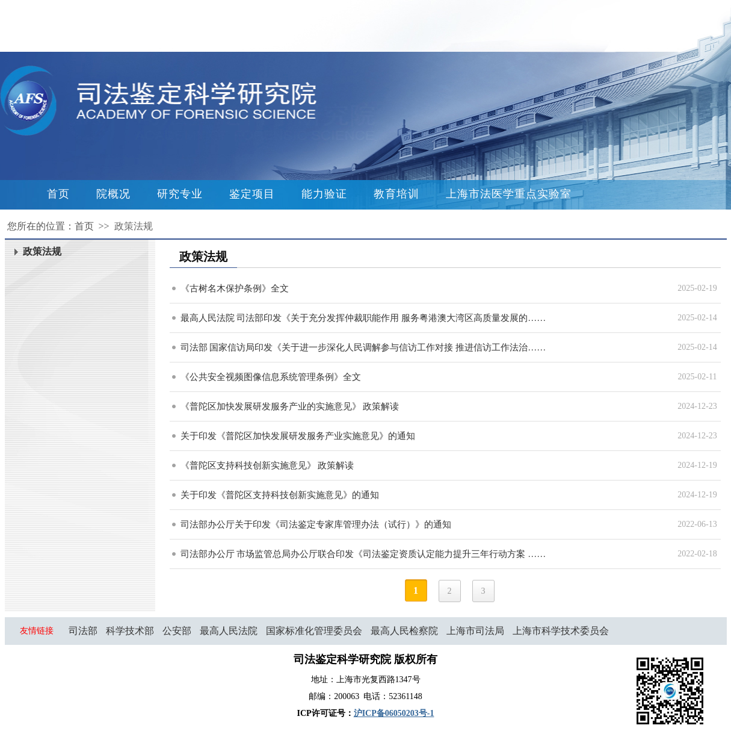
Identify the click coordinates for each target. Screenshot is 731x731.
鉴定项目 (252, 194)
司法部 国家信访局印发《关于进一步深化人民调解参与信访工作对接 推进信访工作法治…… (363, 347)
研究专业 (180, 194)
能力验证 (324, 194)
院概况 (113, 194)
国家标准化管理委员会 (314, 631)
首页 (58, 194)
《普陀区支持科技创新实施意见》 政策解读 (267, 465)
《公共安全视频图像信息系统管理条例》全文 (270, 377)
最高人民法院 (229, 631)
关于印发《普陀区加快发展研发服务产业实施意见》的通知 (297, 436)
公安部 (176, 631)
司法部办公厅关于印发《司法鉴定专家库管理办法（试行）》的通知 (315, 524)
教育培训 (396, 194)
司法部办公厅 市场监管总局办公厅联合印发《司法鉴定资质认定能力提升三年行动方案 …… (363, 554)
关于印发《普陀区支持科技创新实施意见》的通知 (279, 495)
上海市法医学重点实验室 (509, 194)
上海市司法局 (475, 631)
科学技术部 (130, 631)
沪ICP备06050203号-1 (394, 713)
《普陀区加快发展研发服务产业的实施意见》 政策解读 (289, 406)
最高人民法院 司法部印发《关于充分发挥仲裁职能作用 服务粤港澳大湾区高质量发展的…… (363, 318)
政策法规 (133, 226)
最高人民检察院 (404, 631)
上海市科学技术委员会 (561, 631)
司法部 (83, 631)
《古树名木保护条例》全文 (234, 288)
